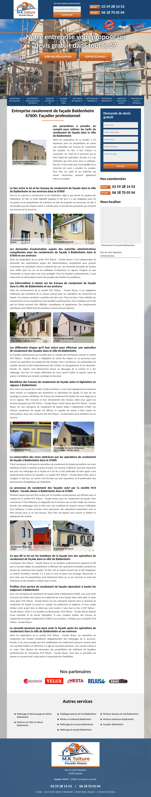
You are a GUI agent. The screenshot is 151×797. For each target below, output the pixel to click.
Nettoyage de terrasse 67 (92, 99)
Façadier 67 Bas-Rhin (63, 100)
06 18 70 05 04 (112, 12)
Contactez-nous (106, 792)
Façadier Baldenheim (113, 724)
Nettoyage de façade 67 (77, 99)
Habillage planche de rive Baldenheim (78, 713)
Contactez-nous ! (96, 56)
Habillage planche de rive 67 (121, 100)
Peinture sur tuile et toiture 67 (136, 100)
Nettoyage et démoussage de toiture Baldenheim (34, 715)
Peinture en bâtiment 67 (107, 99)
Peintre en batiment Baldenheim (75, 719)
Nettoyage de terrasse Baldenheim (76, 724)
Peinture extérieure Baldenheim (118, 719)
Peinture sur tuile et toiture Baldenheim (30, 724)
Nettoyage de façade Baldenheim (76, 729)
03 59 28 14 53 (112, 6)
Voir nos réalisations (58, 56)
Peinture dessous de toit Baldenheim (120, 713)
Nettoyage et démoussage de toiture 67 (33, 100)
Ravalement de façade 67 (14, 99)
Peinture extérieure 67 (49, 100)
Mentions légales (85, 792)
